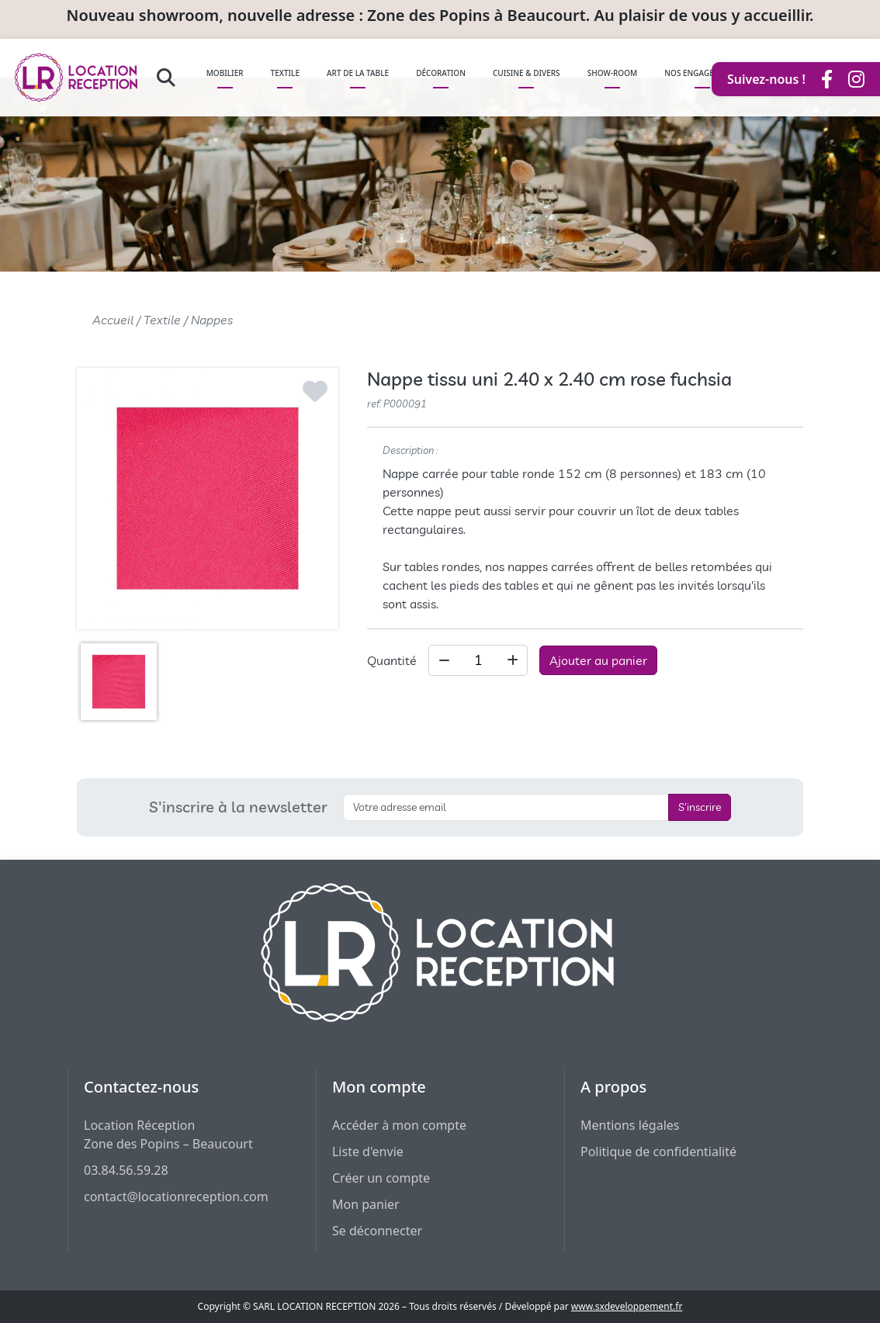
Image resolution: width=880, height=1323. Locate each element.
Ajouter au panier (598, 660)
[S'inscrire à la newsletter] (506, 807)
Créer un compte (381, 1177)
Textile (162, 319)
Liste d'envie (368, 1151)
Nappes (212, 319)
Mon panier (366, 1204)
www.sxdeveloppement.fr (627, 1306)
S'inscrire (699, 807)
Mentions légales (630, 1125)
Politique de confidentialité (658, 1151)
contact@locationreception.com (176, 1196)
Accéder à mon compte (399, 1125)
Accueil (112, 319)
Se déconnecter (377, 1230)
